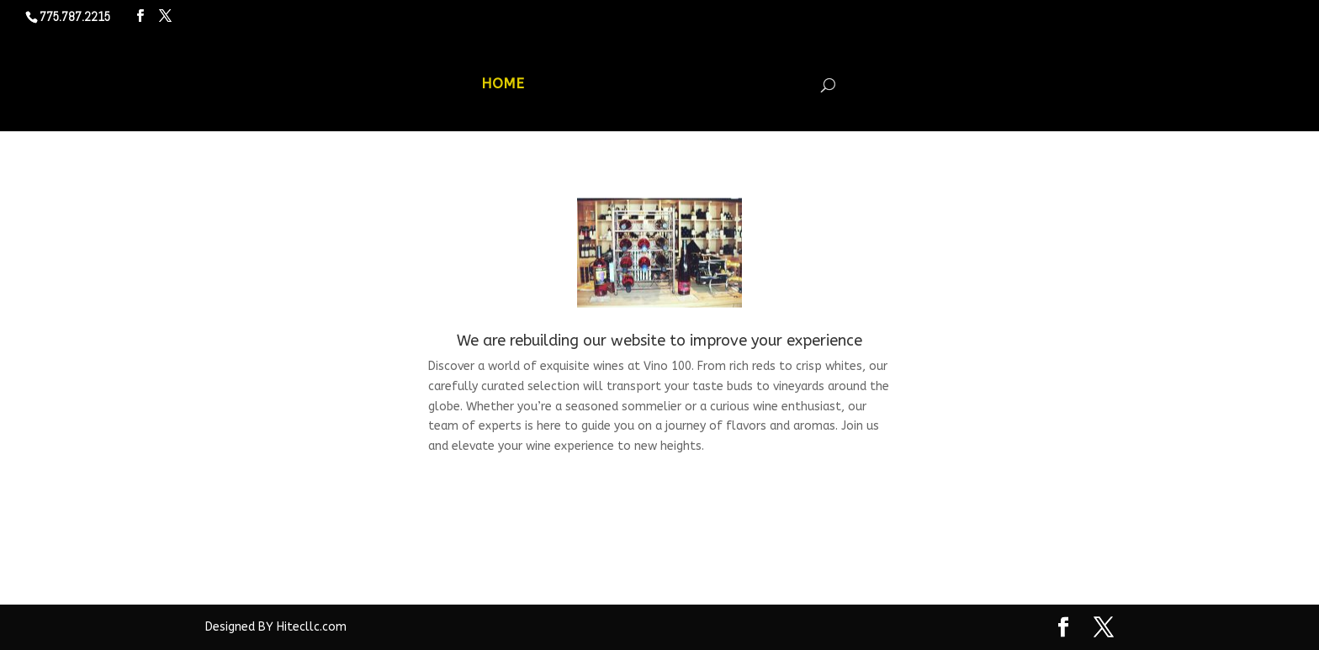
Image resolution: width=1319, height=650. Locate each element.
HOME (502, 84)
